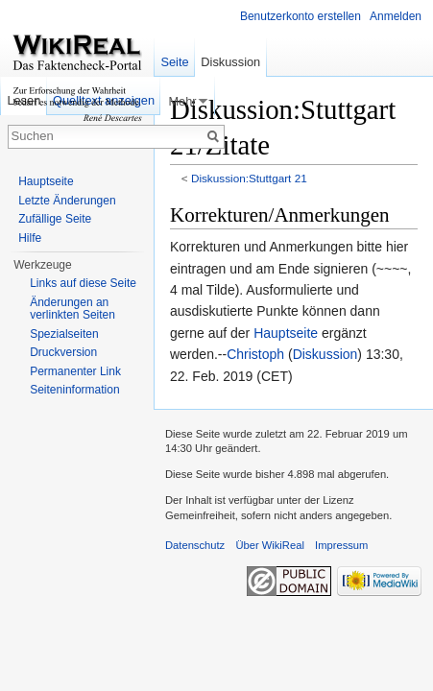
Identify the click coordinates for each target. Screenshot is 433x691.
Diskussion (325, 354)
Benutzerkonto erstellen (300, 16)
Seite (174, 62)
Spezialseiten (64, 334)
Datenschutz (195, 545)
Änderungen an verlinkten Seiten (72, 309)
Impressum (341, 545)
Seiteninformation (74, 389)
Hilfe (29, 238)
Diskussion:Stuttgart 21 (249, 178)
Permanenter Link (75, 371)
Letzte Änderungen (66, 200)
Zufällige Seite (54, 219)
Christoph (255, 354)
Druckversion (63, 352)
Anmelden (395, 16)
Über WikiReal (269, 545)
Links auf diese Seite (83, 283)
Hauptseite (285, 333)
